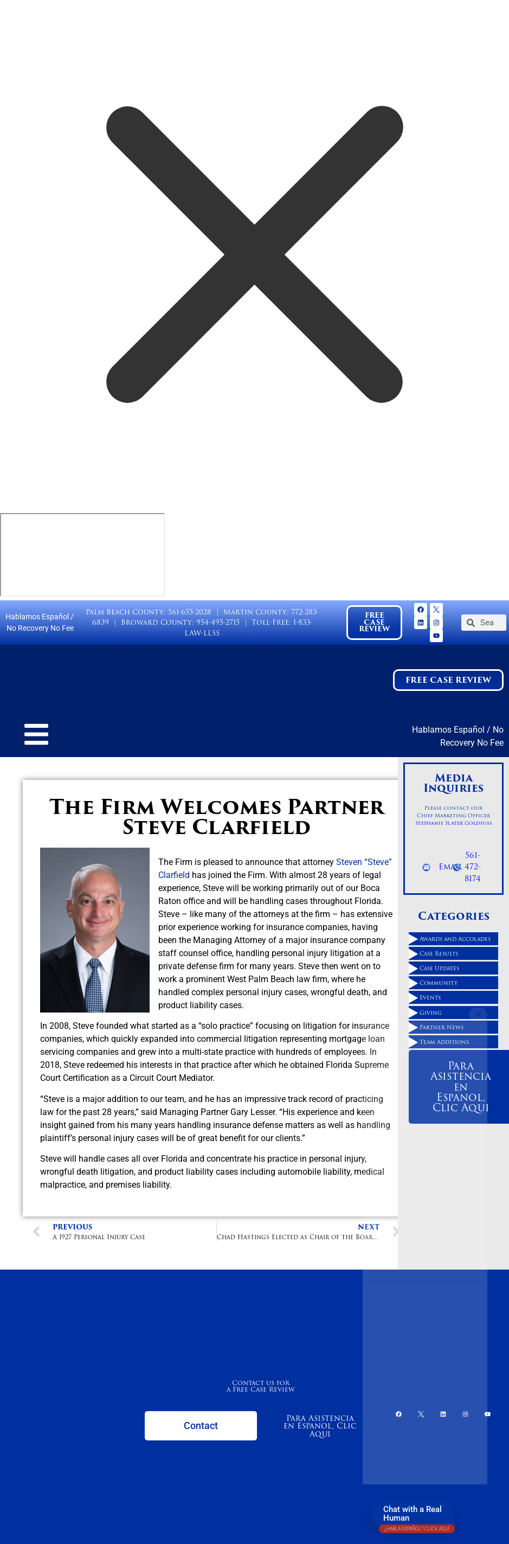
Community (439, 982)
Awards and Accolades (455, 938)
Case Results (439, 953)
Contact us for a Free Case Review (261, 1386)
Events (430, 997)
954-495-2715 (218, 622)
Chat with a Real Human (417, 1516)
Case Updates (439, 968)
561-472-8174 (473, 867)
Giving (431, 1012)
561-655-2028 (189, 612)
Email (451, 867)
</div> (82, 555)
